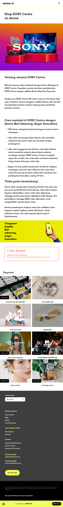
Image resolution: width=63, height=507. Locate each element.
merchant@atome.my (13, 463)
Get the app (12, 473)
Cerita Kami (9, 415)
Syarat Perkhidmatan (13, 443)
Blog (6, 417)
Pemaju (8, 434)
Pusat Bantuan (10, 423)
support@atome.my (12, 457)
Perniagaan (9, 432)
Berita (7, 420)
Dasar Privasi (10, 446)
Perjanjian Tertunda (12, 448)
